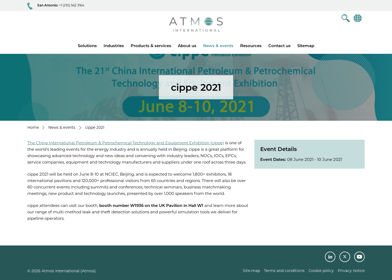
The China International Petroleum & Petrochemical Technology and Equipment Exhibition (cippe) (125, 142)
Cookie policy (321, 270)
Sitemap (305, 45)
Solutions (87, 45)
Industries (114, 45)
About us (187, 45)
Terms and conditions (284, 270)
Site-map (251, 270)
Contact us (279, 45)
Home (33, 127)
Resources (251, 45)
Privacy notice (351, 270)
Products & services (151, 45)
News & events (218, 45)
